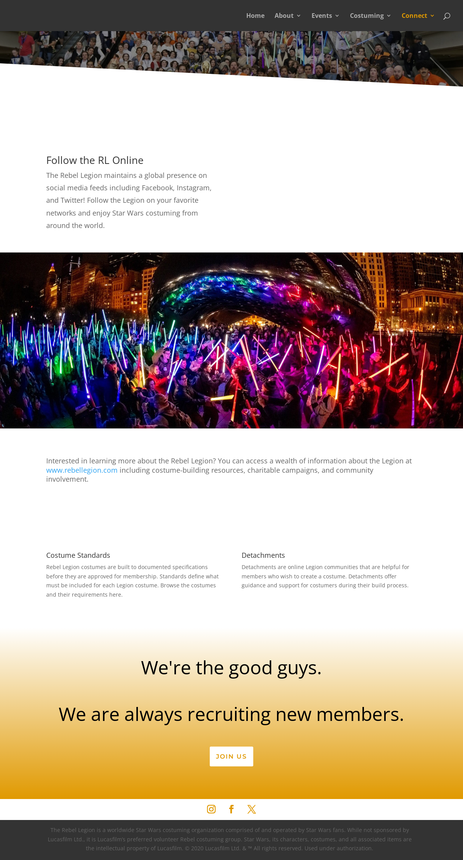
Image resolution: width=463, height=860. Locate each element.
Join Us (231, 756)
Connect (414, 16)
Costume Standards (78, 555)
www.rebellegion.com (82, 470)
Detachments (263, 555)
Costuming (367, 16)
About (284, 16)
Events (322, 16)
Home (255, 16)
